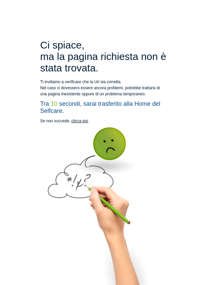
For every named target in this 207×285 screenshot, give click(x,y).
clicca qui (79, 121)
